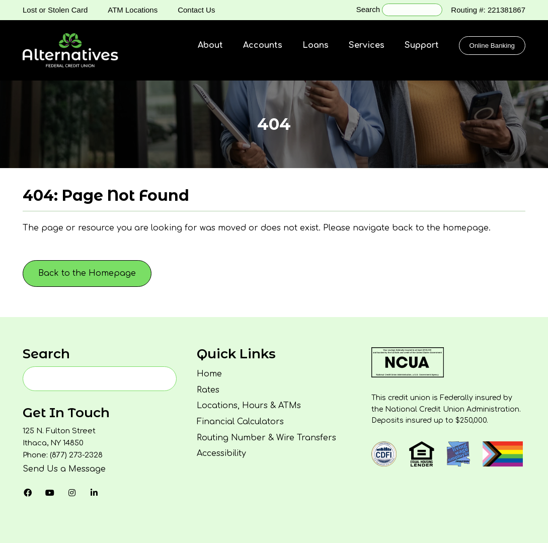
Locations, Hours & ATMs (249, 405)
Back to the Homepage (87, 273)
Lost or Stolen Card (55, 10)
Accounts (262, 45)
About (210, 45)
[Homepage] (70, 50)
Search (368, 9)
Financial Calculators (240, 421)
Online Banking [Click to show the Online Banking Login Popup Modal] (492, 45)
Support (422, 45)
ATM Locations (133, 10)
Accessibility (221, 453)
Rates (208, 390)
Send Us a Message (64, 469)
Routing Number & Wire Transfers (266, 437)
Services (366, 45)
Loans (315, 45)
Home (209, 373)
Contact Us (196, 10)
